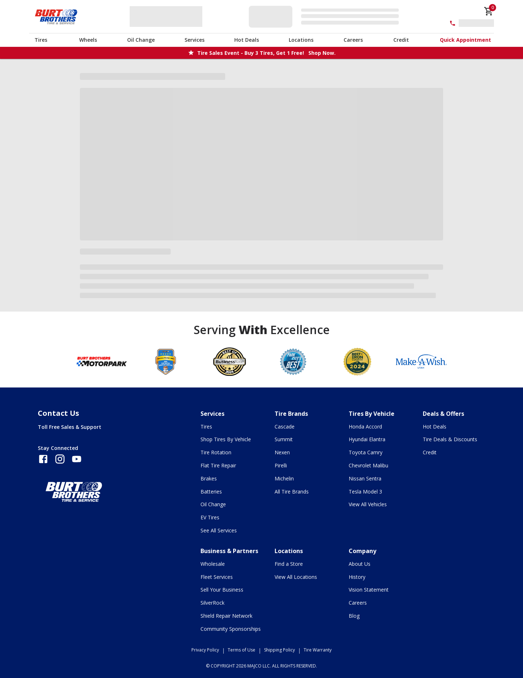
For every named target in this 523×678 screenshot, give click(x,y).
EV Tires (209, 517)
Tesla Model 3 (365, 491)
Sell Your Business (221, 589)
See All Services (218, 530)
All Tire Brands (292, 491)
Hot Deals (246, 39)
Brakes (208, 478)
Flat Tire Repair (218, 465)
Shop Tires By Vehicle (225, 439)
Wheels (88, 39)
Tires (41, 39)
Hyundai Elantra (367, 439)
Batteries (211, 491)
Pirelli (281, 465)
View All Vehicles (368, 504)
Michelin (284, 478)
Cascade (285, 426)
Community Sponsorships (230, 628)
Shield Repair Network (226, 615)
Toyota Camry (365, 452)
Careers (353, 39)
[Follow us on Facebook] (43, 459)
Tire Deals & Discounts (450, 439)
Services (194, 39)
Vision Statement (369, 589)
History (357, 576)
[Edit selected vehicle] (326, 16)
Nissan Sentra (365, 478)
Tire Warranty (318, 650)
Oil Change (141, 39)
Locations (301, 39)
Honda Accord (365, 426)
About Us (359, 563)
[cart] (489, 11)
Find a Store (289, 563)
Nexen (282, 452)
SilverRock (212, 602)
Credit (401, 39)
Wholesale (212, 563)
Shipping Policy (279, 650)
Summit (284, 439)
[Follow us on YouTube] (76, 459)
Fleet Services (216, 576)
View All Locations (296, 576)
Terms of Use (241, 650)
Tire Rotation (215, 452)
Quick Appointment (465, 39)
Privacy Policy (205, 650)
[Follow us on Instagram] (59, 459)
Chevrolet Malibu (368, 465)
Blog (354, 615)
